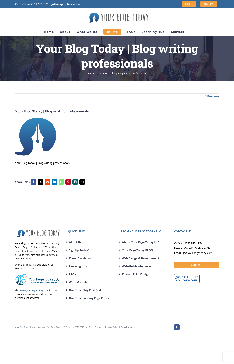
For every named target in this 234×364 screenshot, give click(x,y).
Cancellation (127, 327)
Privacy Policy (112, 327)
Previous (213, 96)
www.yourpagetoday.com (34, 290)
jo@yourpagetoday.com (65, 4)
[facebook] (177, 327)
